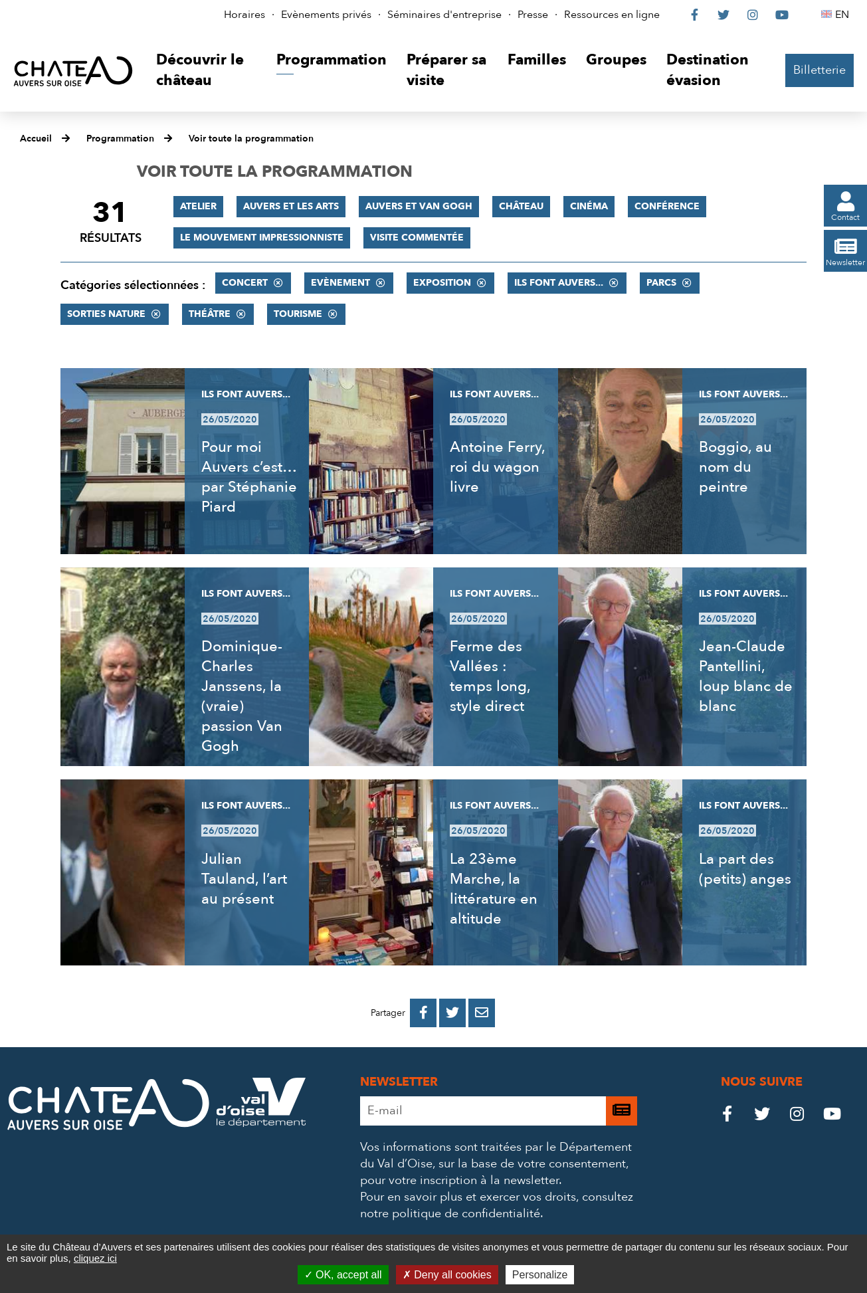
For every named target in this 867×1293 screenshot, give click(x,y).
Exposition (442, 282)
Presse (533, 14)
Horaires (244, 14)
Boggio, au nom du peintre (735, 467)
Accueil (36, 138)
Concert (245, 282)
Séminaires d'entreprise (444, 14)
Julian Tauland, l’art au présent (244, 879)
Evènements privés (326, 14)
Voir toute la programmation (251, 138)
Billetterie (819, 70)
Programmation (120, 138)
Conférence (667, 206)
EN (844, 14)
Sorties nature (106, 314)
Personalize (540, 1274)
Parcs (661, 282)
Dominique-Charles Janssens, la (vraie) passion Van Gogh (241, 696)
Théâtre (210, 314)
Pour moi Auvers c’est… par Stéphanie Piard (249, 477)
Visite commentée (417, 237)
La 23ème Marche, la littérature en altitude (493, 889)
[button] (206, 70)
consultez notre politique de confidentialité (496, 1205)
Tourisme (298, 314)
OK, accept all (343, 1274)
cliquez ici (95, 1258)
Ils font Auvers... (558, 282)
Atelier (198, 206)
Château (521, 206)
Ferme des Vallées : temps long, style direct (490, 676)
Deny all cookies (447, 1274)
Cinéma (589, 206)
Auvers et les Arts (291, 206)
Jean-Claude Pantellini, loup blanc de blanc (746, 676)
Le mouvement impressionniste (261, 237)
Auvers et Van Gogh (418, 206)
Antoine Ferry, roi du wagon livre (497, 467)
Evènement (340, 282)
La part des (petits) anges (745, 869)
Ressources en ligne (612, 14)
